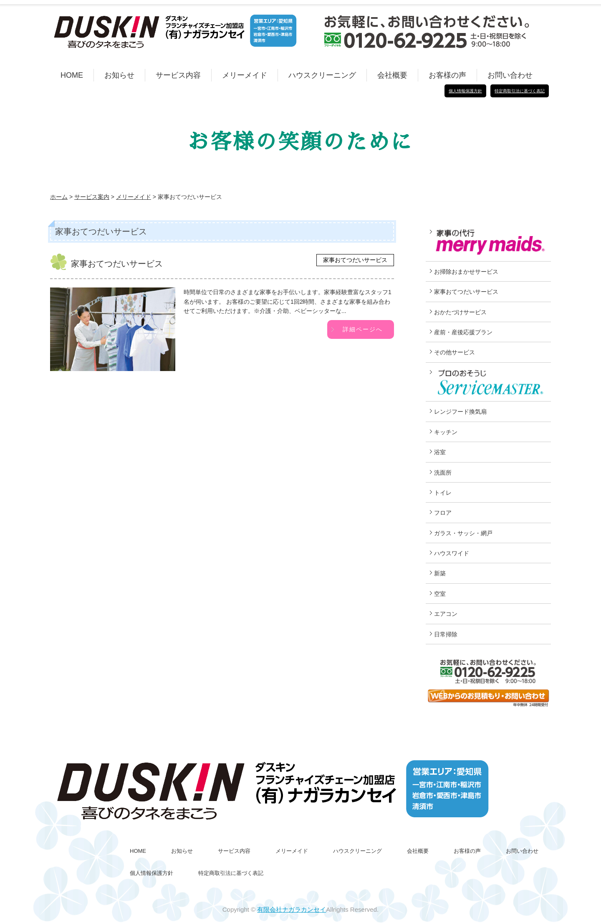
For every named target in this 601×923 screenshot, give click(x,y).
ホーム (59, 196)
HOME (72, 75)
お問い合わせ (510, 75)
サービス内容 (178, 75)
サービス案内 (91, 196)
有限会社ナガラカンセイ (291, 909)
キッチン (445, 432)
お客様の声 (447, 75)
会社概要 (392, 75)
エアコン (445, 613)
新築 (440, 573)
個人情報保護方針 (465, 91)
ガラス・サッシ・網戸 (463, 533)
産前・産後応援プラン (463, 332)
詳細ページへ (363, 329)
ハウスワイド (451, 553)
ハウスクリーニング (322, 75)
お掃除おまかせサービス (466, 271)
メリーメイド (244, 75)
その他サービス (454, 352)
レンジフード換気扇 (460, 411)
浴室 (440, 452)
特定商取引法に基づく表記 (520, 91)
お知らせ (119, 75)
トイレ (443, 492)
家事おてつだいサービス (355, 260)
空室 (440, 593)
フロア (443, 512)
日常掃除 (445, 634)
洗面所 (443, 472)
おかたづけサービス (460, 312)
